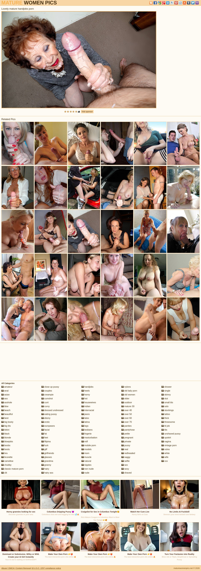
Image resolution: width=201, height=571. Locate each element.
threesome (168, 422)
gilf (44, 449)
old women (128, 394)
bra (4, 453)
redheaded (128, 453)
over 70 (126, 422)
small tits (167, 402)
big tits (6, 426)
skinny (166, 394)
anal (5, 391)
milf (85, 441)
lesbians (87, 430)
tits (164, 430)
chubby (6, 465)
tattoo (165, 414)
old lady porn (129, 391)
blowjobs (7, 441)
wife (164, 457)
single (165, 391)
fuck (44, 445)
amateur (6, 387)
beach (5, 410)
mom (85, 453)
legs (85, 426)
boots (5, 449)
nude (85, 473)
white (165, 453)
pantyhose (128, 430)
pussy (125, 445)
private (126, 441)
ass (4, 398)
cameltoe (7, 461)
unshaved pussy (170, 434)
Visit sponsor (87, 111)
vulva (165, 449)
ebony (45, 418)
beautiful (7, 414)
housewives (89, 402)
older (125, 398)
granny (46, 465)
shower (166, 387)
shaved (126, 473)
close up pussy (50, 387)
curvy (45, 406)
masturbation (89, 437)
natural (86, 461)
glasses (46, 457)
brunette (6, 457)
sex (124, 465)
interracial (88, 410)
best (5, 418)
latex (85, 418)
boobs (5, 445)
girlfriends (47, 453)
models (87, 449)
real (124, 449)
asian (5, 394)
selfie (125, 461)
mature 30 (127, 406)
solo (164, 406)
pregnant (127, 437)
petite (125, 434)
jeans (86, 414)
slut (164, 398)
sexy (125, 469)
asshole (6, 402)
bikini (5, 430)
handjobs (87, 387)
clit (4, 473)
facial (45, 430)
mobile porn (89, 445)
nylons (126, 387)
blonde (6, 437)
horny (86, 394)
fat (44, 434)
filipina (46, 441)
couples (46, 391)
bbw (4, 406)
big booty (7, 422)
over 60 (126, 418)
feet (44, 437)
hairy (45, 469)
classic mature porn (12, 469)
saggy (125, 457)
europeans (48, 426)
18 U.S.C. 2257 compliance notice (46, 568)
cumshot (47, 398)
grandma (47, 461)
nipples (86, 465)
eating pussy (49, 414)
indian (86, 406)
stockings (167, 410)
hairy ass (47, 473)
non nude (88, 469)
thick (165, 418)
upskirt (166, 437)
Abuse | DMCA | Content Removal (16, 568)
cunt (45, 402)
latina (86, 422)
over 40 (126, 410)
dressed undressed (52, 410)
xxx (164, 461)
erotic (45, 422)
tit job (165, 426)
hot (85, 398)
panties (126, 426)
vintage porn (169, 445)
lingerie (87, 434)
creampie (47, 394)
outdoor (126, 402)
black (5, 434)
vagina (166, 441)
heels (86, 391)
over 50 (126, 414)
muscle (86, 457)
